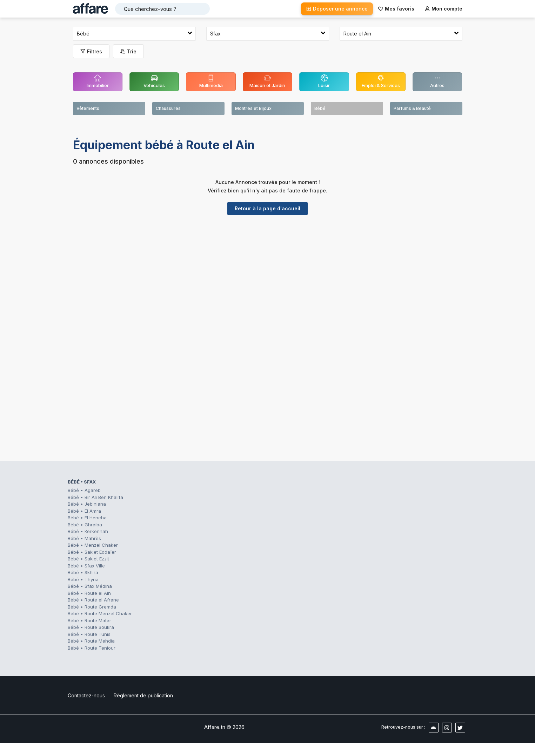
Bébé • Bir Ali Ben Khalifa (95, 497)
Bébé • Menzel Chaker (93, 545)
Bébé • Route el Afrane (93, 600)
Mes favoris (396, 9)
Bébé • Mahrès (84, 538)
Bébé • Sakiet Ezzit (88, 558)
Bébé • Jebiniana (87, 504)
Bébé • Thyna (83, 579)
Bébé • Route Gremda (92, 607)
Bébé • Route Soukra (91, 627)
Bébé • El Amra (84, 511)
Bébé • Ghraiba (85, 524)
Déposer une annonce (337, 9)
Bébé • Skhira (83, 572)
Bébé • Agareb (84, 490)
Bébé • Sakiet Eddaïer (92, 552)
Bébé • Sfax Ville (86, 565)
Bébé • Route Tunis (89, 634)
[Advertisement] (267, 275)
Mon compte (443, 9)
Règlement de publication (143, 695)
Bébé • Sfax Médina (90, 586)
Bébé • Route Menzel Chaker (100, 613)
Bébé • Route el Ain (89, 593)
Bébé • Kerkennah (88, 531)
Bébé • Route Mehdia (91, 641)
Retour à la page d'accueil (267, 208)
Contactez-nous (86, 695)
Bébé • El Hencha (87, 517)
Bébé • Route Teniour (91, 648)
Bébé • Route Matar (89, 620)
